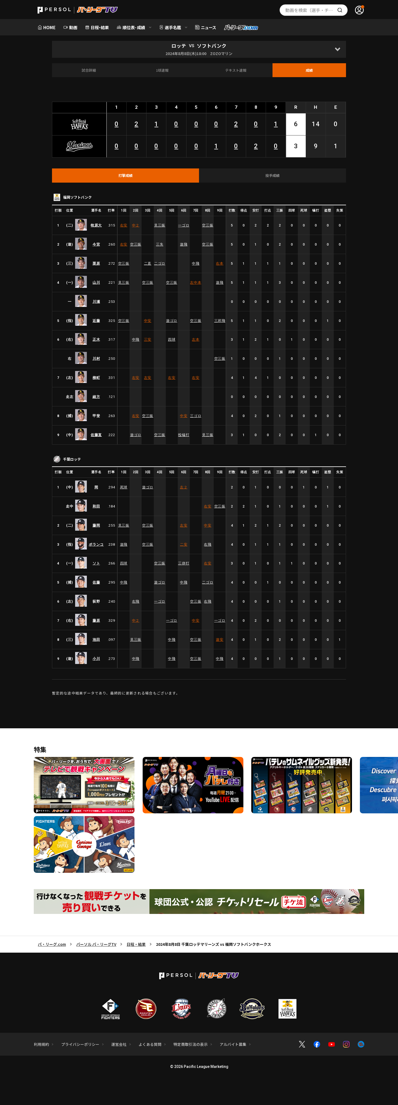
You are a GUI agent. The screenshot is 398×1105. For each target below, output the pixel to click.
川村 (96, 359)
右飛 (207, 544)
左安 (147, 378)
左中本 (195, 282)
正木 (96, 339)
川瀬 (96, 302)
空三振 (207, 225)
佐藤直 (96, 435)
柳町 (96, 378)
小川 (96, 659)
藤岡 (96, 525)
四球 (171, 339)
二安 (183, 544)
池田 (96, 640)
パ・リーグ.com (52, 944)
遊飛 (183, 244)
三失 (159, 244)
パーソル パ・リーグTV (96, 944)
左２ (183, 487)
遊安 (219, 640)
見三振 (159, 225)
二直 (147, 263)
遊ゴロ (171, 321)
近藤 (96, 321)
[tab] (125, 175)
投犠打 (183, 435)
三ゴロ (195, 416)
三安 (147, 339)
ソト (96, 563)
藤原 (96, 620)
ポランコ (96, 544)
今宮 (96, 244)
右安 (123, 225)
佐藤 (96, 582)
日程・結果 (136, 944)
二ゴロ (159, 263)
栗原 (96, 263)
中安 (147, 321)
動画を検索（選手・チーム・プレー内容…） (316, 10)
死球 (123, 487)
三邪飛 (219, 321)
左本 (195, 339)
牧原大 (96, 225)
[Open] (337, 49)
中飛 (195, 263)
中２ (135, 225)
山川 (96, 282)
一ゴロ (183, 225)
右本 (219, 263)
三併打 (183, 563)
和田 (96, 506)
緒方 (96, 397)
